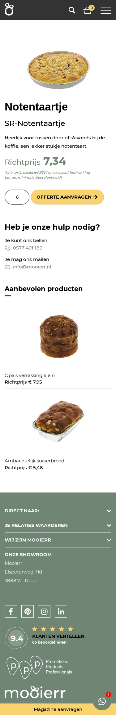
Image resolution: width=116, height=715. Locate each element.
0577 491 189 (23, 248)
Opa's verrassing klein (30, 375)
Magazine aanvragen (58, 709)
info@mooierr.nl (28, 267)
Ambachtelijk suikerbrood (34, 461)
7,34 (54, 161)
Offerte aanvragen (64, 197)
